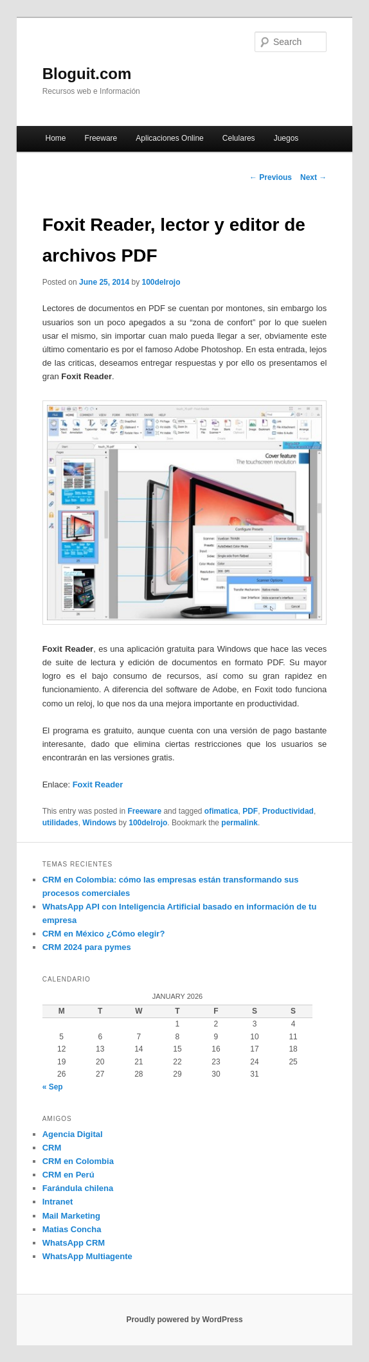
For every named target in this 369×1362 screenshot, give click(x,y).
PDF (250, 811)
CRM (52, 1147)
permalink (239, 822)
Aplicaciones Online (169, 138)
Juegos (286, 138)
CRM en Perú (68, 1174)
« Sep (52, 1086)
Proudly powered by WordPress (184, 1319)
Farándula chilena (78, 1188)
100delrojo (160, 282)
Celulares (238, 138)
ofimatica (221, 811)
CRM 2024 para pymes (86, 947)
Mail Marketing (71, 1216)
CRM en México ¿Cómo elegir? (103, 933)
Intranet (57, 1201)
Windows (99, 822)
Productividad (288, 811)
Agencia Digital (72, 1134)
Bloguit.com (87, 73)
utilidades (60, 822)
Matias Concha (72, 1229)
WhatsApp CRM (73, 1243)
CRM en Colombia (78, 1161)
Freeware (101, 138)
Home (55, 138)
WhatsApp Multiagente (87, 1256)
